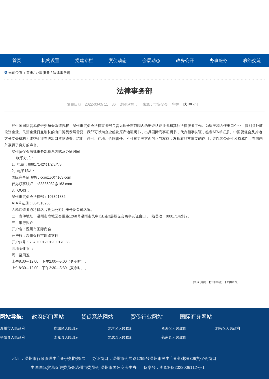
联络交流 (252, 60)
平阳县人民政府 (12, 337)
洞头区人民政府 (227, 328)
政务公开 (185, 60)
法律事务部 (62, 73)
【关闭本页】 (232, 282)
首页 (16, 60)
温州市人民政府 (12, 328)
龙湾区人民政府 (120, 328)
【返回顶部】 (199, 282)
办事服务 (219, 60)
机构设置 (50, 60)
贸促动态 (118, 60)
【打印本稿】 (216, 282)
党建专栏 (84, 60)
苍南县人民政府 (174, 337)
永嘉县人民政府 (66, 337)
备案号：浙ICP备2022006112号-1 (173, 367)
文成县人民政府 (120, 337)
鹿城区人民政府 (66, 328)
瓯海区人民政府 (174, 328)
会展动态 (151, 60)
